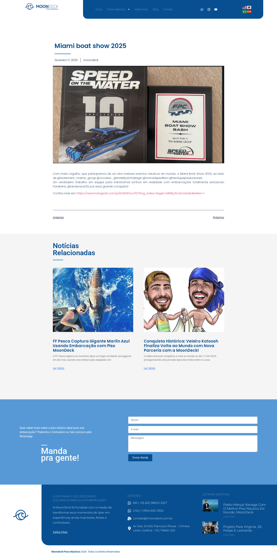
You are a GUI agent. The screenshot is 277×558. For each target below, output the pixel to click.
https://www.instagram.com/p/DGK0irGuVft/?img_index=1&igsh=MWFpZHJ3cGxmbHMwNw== (141, 193)
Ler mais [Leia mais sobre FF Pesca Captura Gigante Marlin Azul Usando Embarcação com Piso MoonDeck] (58, 368)
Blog (155, 9)
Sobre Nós (141, 9)
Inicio (99, 9)
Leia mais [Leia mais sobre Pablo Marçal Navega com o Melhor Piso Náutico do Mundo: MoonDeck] (229, 516)
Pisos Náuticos (118, 9)
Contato (168, 9)
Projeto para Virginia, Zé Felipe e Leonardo (242, 529)
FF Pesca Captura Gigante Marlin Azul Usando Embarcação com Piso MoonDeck (91, 345)
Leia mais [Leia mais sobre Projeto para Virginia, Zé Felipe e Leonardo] (229, 534)
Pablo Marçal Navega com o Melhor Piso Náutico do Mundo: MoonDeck (244, 508)
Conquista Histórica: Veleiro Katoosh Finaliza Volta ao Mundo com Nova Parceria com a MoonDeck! (181, 345)
